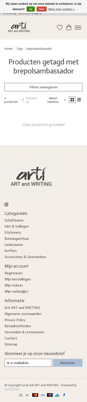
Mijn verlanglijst (16, 291)
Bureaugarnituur (17, 238)
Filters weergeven (44, 87)
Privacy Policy (15, 320)
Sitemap (11, 344)
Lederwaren (14, 244)
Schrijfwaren (14, 220)
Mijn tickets (14, 285)
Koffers (11, 251)
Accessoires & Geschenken (25, 257)
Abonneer (67, 363)
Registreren (13, 273)
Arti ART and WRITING (22, 308)
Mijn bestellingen (18, 279)
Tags (19, 48)
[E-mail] (28, 363)
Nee (41, 9)
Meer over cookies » (61, 9)
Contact (11, 338)
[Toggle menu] (77, 27)
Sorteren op (31, 99)
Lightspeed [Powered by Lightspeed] (12, 388)
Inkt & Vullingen (17, 226)
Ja (30, 9)
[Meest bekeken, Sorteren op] (54, 99)
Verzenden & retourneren (24, 332)
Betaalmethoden (18, 326)
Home (8, 48)
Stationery (13, 232)
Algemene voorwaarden (23, 314)
